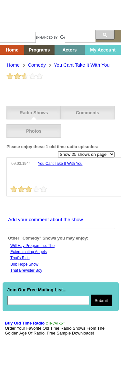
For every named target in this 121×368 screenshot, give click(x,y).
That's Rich (20, 258)
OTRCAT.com (56, 323)
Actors (69, 49)
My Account (103, 49)
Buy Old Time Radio (25, 323)
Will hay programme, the (32, 245)
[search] (50, 37)
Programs (39, 49)
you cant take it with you (82, 65)
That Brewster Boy (26, 270)
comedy (37, 65)
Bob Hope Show (24, 264)
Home (17, 25)
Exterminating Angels (28, 252)
